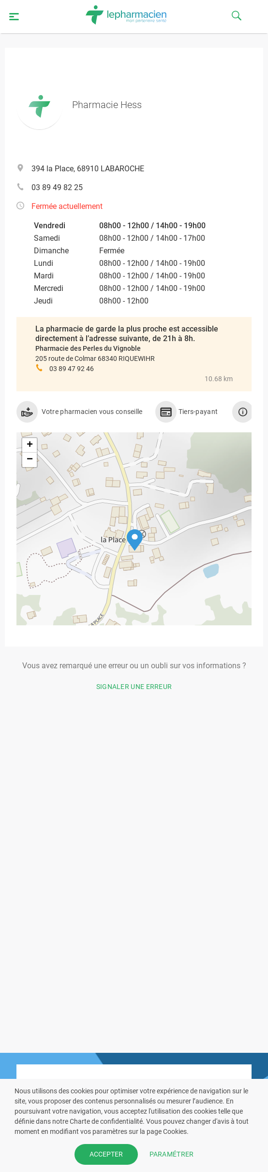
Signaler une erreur (134, 686)
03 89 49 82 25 (57, 187)
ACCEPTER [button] (106, 1154)
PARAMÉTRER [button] (171, 1154)
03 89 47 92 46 (71, 368)
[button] (135, 540)
